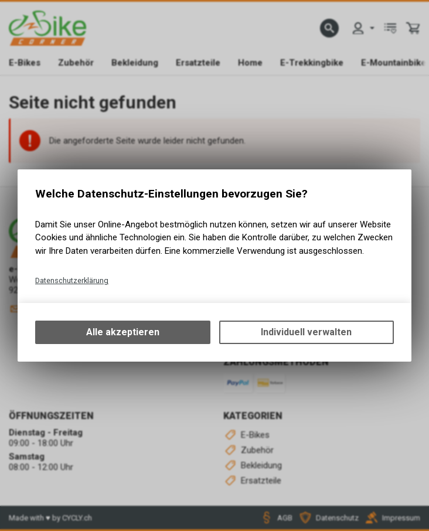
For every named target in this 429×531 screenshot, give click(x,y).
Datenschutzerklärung (71, 280)
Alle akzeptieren (122, 332)
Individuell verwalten (306, 332)
